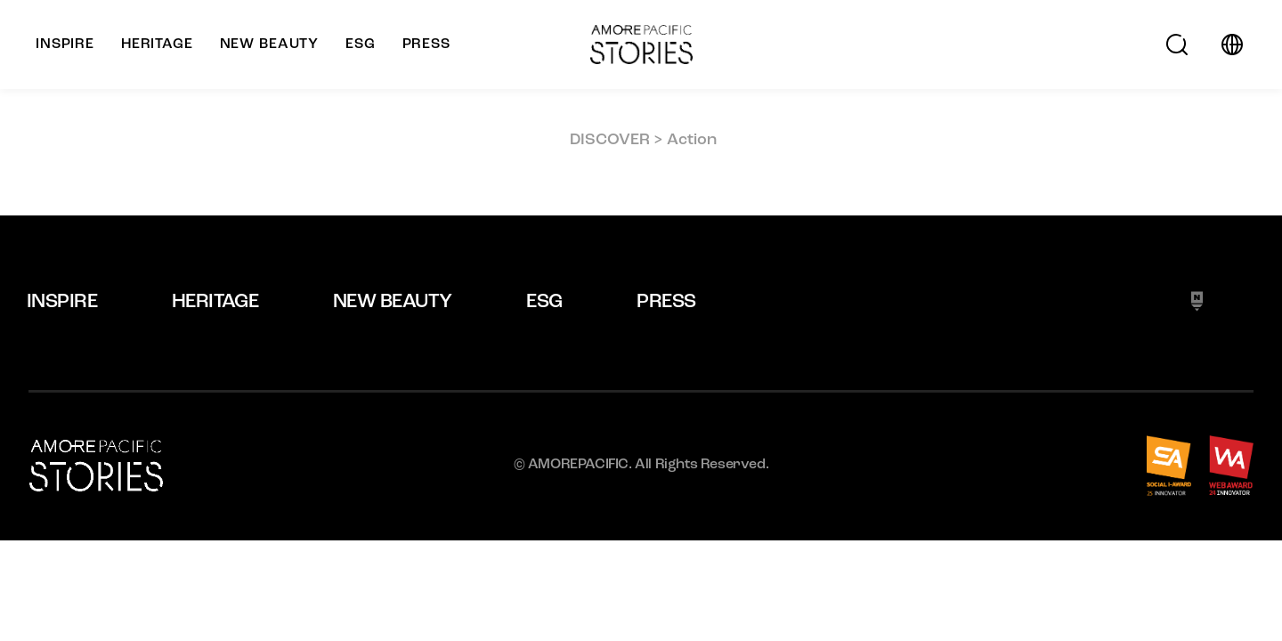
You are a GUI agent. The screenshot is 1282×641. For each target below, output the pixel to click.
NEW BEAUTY (392, 302)
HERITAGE (215, 302)
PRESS (666, 302)
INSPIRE (62, 302)
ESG (544, 302)
